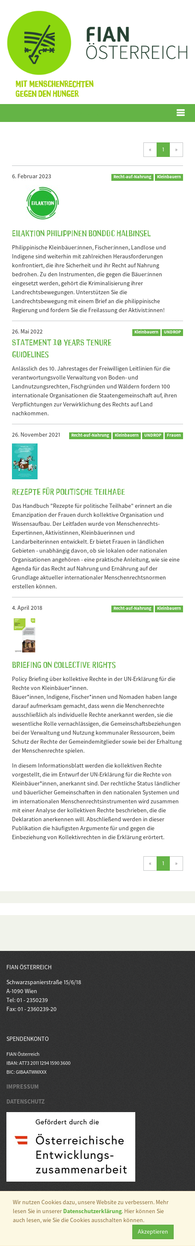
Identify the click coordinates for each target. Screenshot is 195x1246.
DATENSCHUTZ (25, 1101)
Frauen (174, 435)
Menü (89, 113)
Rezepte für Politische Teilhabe (68, 490)
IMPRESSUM (22, 1086)
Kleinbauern (169, 177)
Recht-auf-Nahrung (132, 177)
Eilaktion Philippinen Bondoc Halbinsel (81, 232)
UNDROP (172, 332)
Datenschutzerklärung (92, 1211)
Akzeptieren (153, 1231)
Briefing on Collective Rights (64, 663)
